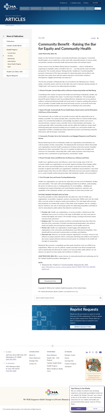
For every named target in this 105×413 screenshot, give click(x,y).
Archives (10, 56)
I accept (79, 408)
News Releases (52, 355)
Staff (9, 67)
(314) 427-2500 (11, 371)
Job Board (68, 366)
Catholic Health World (14, 46)
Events (67, 358)
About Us (32, 355)
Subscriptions (12, 61)
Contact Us (32, 364)
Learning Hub (69, 361)
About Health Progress (14, 64)
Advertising (11, 58)
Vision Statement (34, 358)
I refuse (95, 408)
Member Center (70, 355)
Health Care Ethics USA (14, 72)
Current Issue (12, 53)
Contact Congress (70, 364)
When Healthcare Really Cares (55, 370)
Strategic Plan (33, 361)
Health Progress (9, 25)
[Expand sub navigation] (27, 46)
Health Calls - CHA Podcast (53, 359)
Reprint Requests (12, 76)
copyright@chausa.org (70, 291)
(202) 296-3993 (11, 359)
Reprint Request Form (82, 327)
